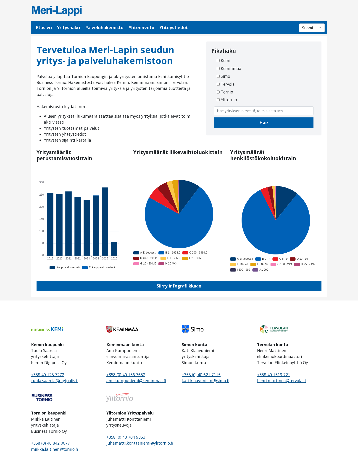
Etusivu (44, 27)
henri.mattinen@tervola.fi (281, 380)
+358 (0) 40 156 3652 (125, 374)
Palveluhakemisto (104, 27)
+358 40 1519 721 (273, 374)
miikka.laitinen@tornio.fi (54, 449)
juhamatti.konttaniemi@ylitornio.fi (139, 443)
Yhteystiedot (173, 27)
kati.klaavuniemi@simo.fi (205, 380)
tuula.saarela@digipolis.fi (54, 380)
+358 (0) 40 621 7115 (201, 374)
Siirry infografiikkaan (179, 286)
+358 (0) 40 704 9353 (125, 437)
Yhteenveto (141, 27)
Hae (263, 122)
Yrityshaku (68, 27)
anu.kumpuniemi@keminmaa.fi (136, 380)
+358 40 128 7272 (47, 374)
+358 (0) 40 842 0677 (50, 443)
